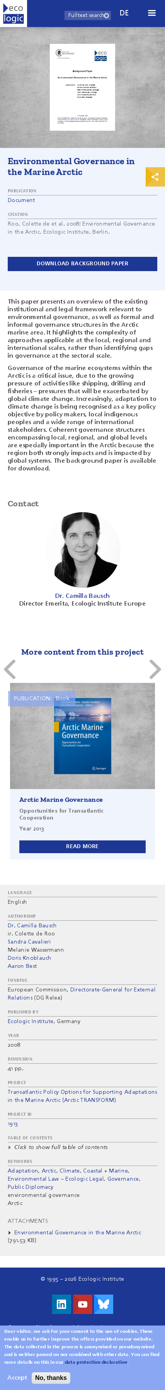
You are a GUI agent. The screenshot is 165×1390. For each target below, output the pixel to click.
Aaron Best (22, 966)
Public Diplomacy (30, 1187)
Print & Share (155, 177)
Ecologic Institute (31, 1021)
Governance (123, 1179)
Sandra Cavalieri (29, 942)
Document (21, 200)
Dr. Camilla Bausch (32, 925)
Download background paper (83, 263)
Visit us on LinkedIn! (61, 1304)
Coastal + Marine (105, 1171)
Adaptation (23, 1171)
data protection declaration (96, 1364)
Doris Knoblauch (30, 958)
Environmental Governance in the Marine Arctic (77, 1233)
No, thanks (51, 1379)
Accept (17, 1379)
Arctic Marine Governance (61, 799)
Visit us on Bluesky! (103, 1304)
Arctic (49, 1171)
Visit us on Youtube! (82, 1304)
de (124, 13)
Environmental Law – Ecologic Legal (56, 1179)
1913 (13, 1124)
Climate (70, 1171)
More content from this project (82, 652)
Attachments (28, 1221)
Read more (82, 846)
